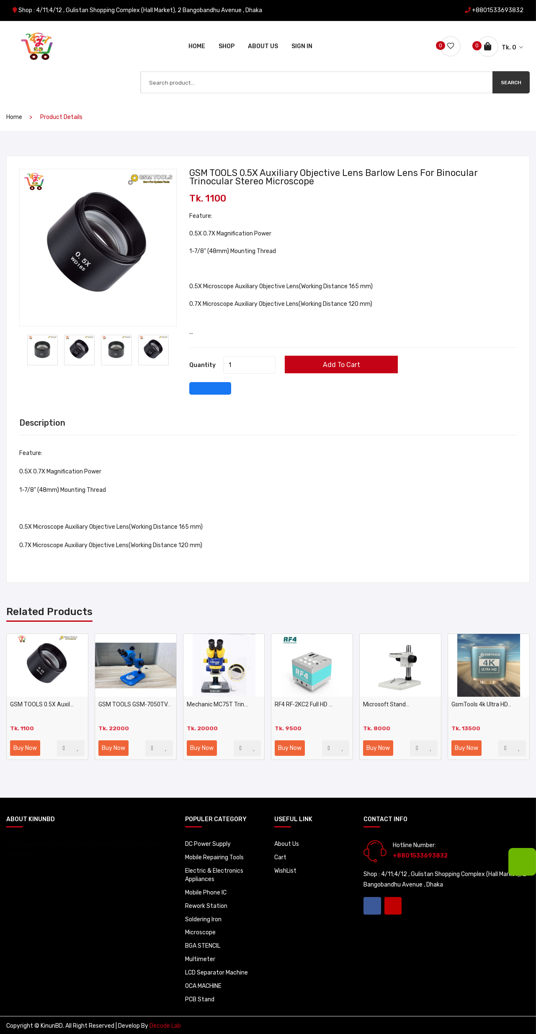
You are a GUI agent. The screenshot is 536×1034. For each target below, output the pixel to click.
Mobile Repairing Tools (214, 855)
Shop (226, 45)
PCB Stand (199, 997)
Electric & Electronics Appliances (214, 873)
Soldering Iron (203, 917)
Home (196, 45)
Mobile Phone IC (206, 890)
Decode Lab (165, 1024)
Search (511, 80)
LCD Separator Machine (216, 971)
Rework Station (206, 903)
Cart (280, 855)
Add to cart (344, 363)
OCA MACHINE (203, 984)
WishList (285, 868)
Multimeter (200, 957)
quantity (202, 363)
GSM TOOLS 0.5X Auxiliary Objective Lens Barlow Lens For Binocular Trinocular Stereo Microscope (335, 175)
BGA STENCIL (203, 944)
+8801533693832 (497, 10)
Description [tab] (43, 421)
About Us (263, 45)
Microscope (200, 930)
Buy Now (25, 746)
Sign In (301, 45)
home (14, 115)
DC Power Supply (208, 841)
